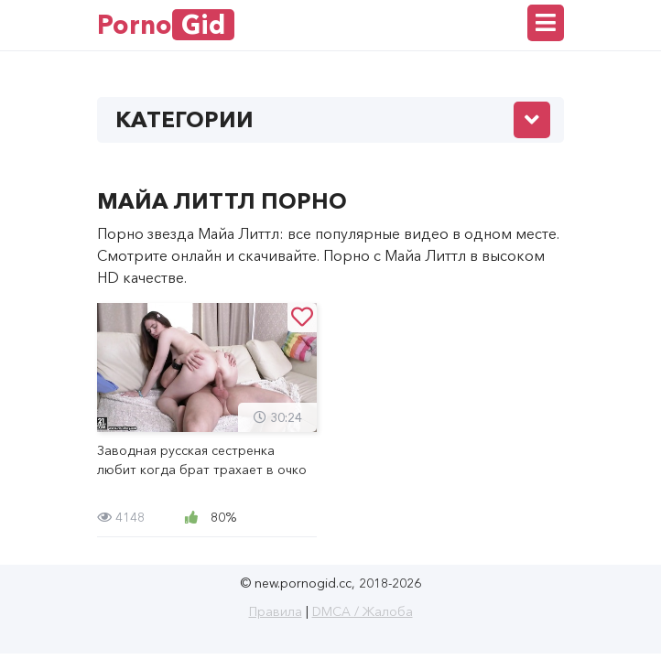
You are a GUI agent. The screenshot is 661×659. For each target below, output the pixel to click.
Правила (275, 611)
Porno (165, 24)
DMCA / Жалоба (362, 611)
